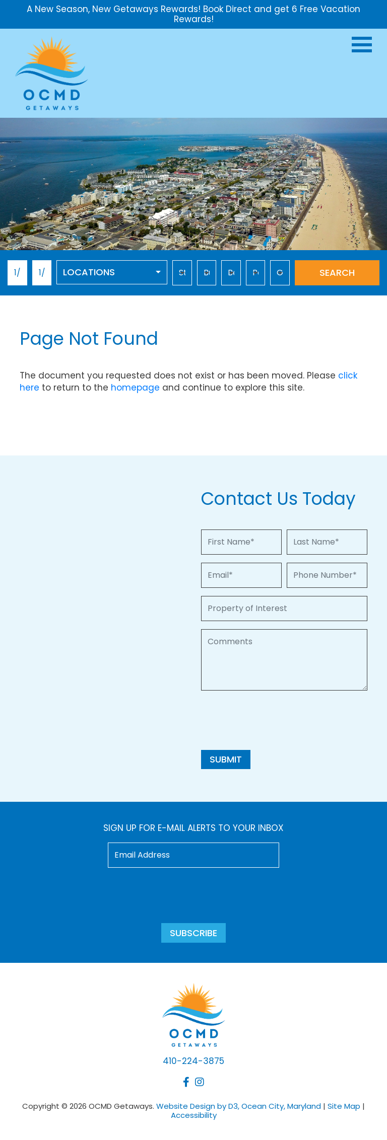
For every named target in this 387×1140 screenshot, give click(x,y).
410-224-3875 (193, 1061)
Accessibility (194, 1115)
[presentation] (277, 718)
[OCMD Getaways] (51, 72)
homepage (135, 388)
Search (337, 272)
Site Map (344, 1106)
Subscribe (193, 933)
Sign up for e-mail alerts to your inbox (193, 828)
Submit (226, 759)
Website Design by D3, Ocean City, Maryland (238, 1106)
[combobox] (111, 272)
